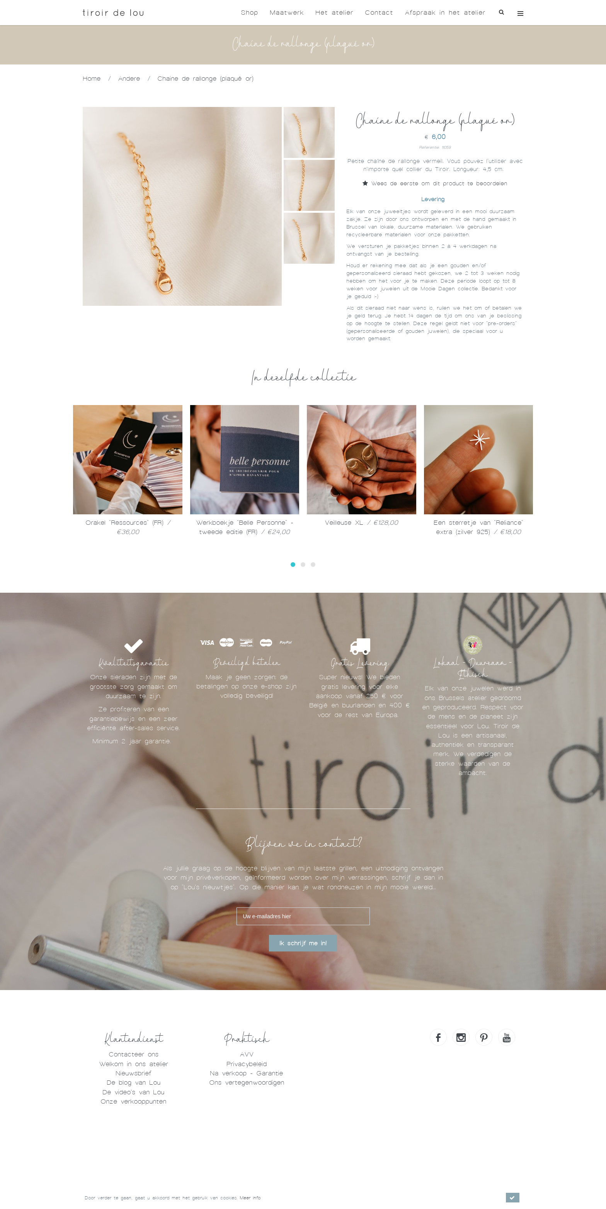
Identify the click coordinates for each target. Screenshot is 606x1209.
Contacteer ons (133, 1054)
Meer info (250, 1198)
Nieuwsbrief (133, 1073)
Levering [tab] (432, 199)
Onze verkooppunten (133, 1101)
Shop (249, 12)
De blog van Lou (133, 1082)
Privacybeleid (246, 1064)
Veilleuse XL (361, 522)
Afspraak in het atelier (445, 12)
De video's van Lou (133, 1092)
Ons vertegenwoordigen (246, 1082)
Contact (379, 12)
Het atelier (334, 12)
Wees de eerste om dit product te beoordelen (435, 183)
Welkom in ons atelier (133, 1064)
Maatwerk (287, 12)
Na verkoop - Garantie (246, 1073)
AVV (247, 1054)
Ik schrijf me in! (303, 943)
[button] (293, 564)
